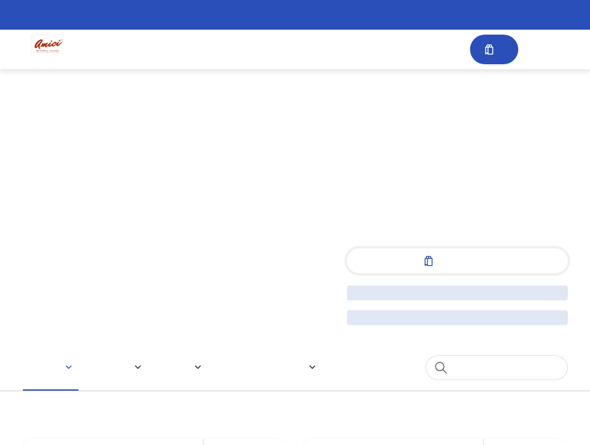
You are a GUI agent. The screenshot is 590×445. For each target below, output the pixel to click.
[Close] (433, 63)
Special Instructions (204, 168)
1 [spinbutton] (406, 348)
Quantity (177, 348)
